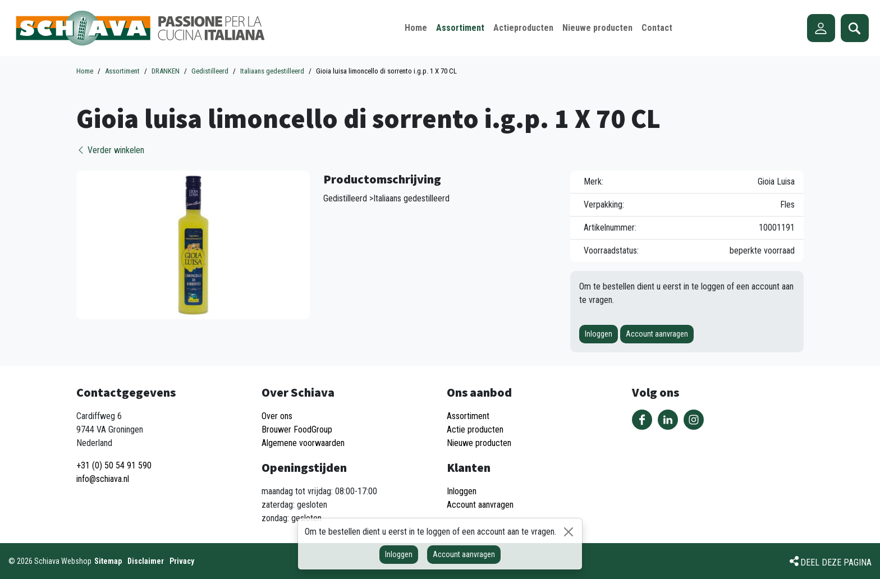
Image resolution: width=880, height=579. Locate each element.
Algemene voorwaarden (303, 443)
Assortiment (468, 416)
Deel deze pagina (836, 562)
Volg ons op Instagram (694, 420)
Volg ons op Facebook (642, 420)
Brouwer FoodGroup (297, 429)
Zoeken (855, 28)
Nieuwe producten (479, 443)
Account (821, 28)
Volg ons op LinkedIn (668, 420)
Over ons (277, 416)
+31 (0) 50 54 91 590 (114, 465)
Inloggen (598, 333)
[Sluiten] (568, 532)
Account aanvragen (657, 333)
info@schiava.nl (102, 479)
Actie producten (475, 429)
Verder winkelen (110, 150)
